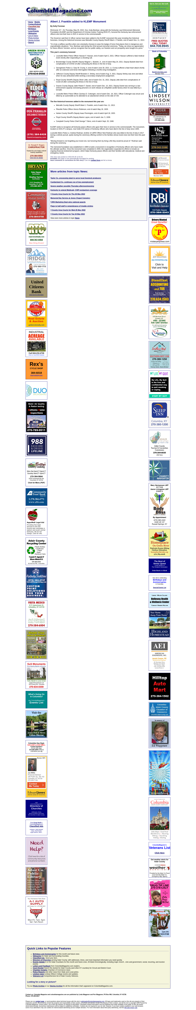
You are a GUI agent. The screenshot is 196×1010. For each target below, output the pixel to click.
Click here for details (36, 158)
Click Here (159, 853)
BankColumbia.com (159, 72)
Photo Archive (33, 38)
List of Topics (33, 36)
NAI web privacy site (130, 1007)
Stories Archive (34, 40)
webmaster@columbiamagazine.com (93, 1001)
